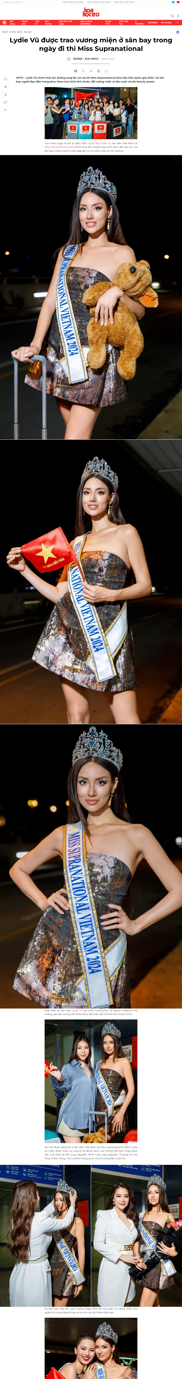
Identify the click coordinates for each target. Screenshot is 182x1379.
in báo (98, 71)
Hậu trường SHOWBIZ (86, 22)
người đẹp (94, 143)
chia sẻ (75, 71)
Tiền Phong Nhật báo (98, 2)
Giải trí (37, 22)
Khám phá (25, 22)
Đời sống (12, 22)
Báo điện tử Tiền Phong (91, 12)
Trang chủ (4, 22)
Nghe (5, 79)
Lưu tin (5, 94)
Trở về (5, 110)
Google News (177, 32)
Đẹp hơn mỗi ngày (65, 22)
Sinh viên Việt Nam (124, 2)
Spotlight (153, 22)
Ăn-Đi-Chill (108, 22)
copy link (91, 71)
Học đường (48, 22)
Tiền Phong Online (73, 2)
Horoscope (166, 22)
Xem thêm (177, 22)
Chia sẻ (5, 87)
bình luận (106, 71)
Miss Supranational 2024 (59, 147)
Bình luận (5, 102)
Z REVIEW (139, 22)
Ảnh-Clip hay (123, 22)
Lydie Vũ (106, 143)
